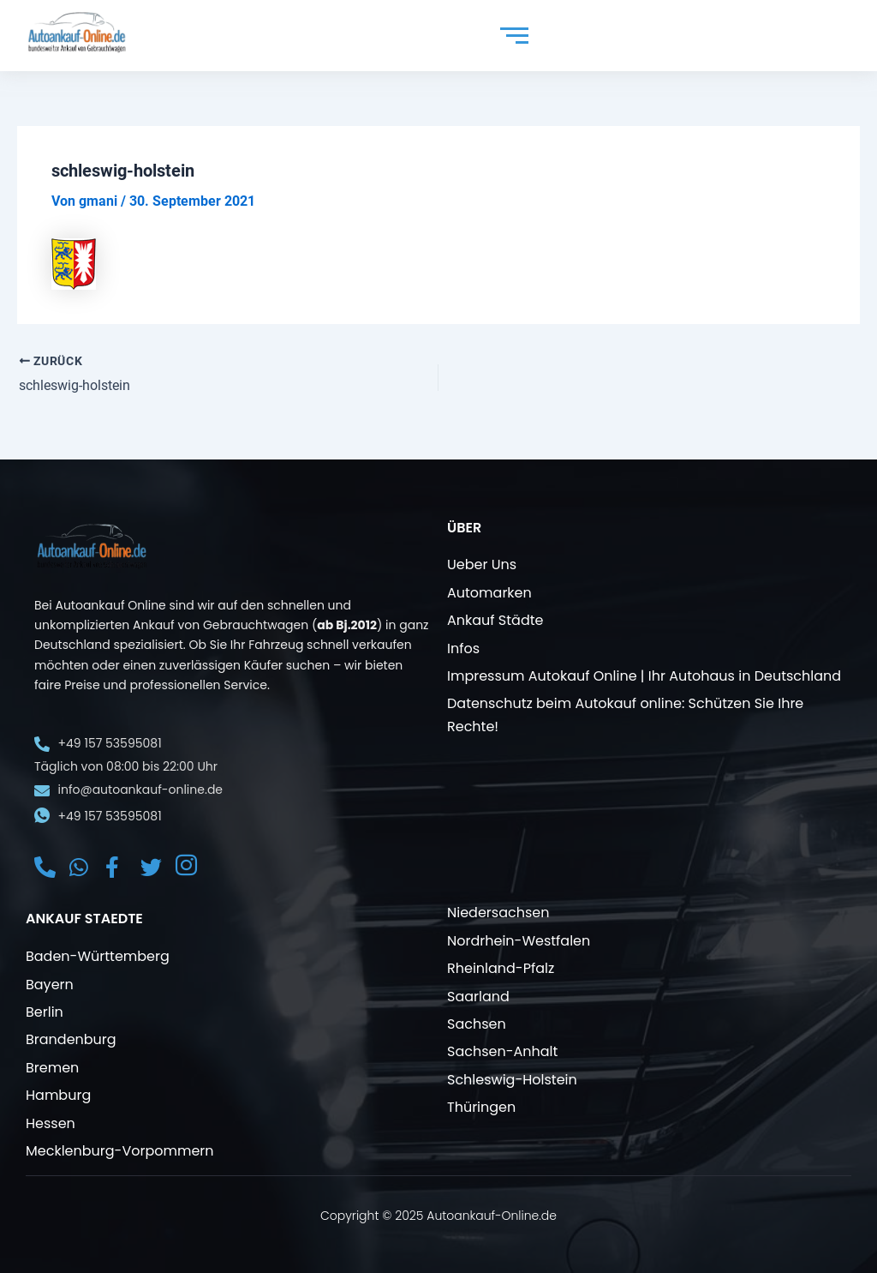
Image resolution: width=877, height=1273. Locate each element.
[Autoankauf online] (77, 32)
